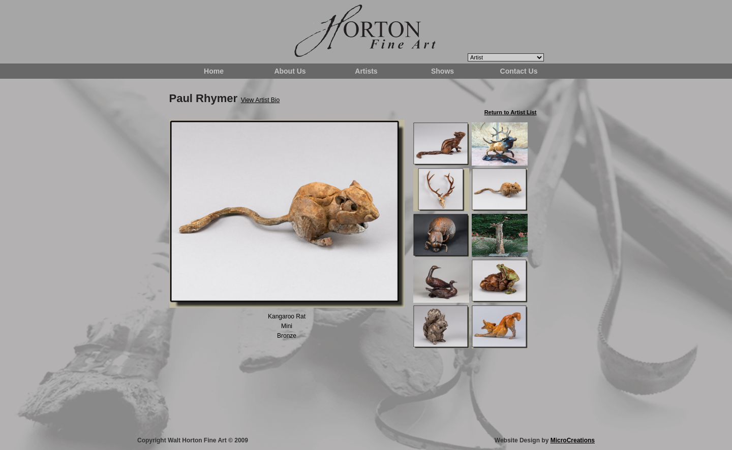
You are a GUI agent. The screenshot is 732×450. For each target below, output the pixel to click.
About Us (290, 71)
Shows (442, 71)
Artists (366, 71)
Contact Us (519, 71)
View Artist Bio (260, 100)
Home (214, 71)
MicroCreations (573, 440)
